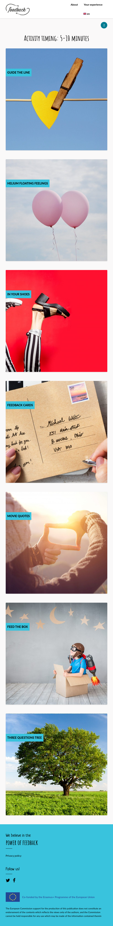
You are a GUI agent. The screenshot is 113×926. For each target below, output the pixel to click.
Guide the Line (18, 72)
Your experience (93, 4)
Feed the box (17, 627)
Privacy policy (13, 855)
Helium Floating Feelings (27, 183)
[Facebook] (14, 880)
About (74, 4)
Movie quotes (18, 516)
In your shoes (18, 294)
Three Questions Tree (24, 737)
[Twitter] (8, 880)
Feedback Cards (20, 405)
